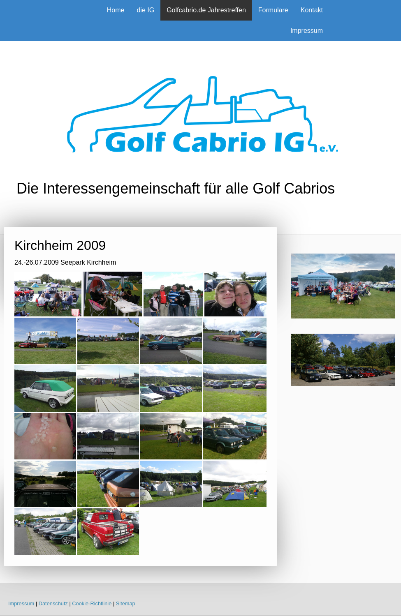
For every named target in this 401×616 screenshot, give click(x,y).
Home (116, 10)
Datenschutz (53, 603)
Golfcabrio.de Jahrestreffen (206, 10)
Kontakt (312, 10)
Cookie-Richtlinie (91, 603)
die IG (145, 10)
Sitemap (125, 603)
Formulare (273, 10)
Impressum (306, 30)
